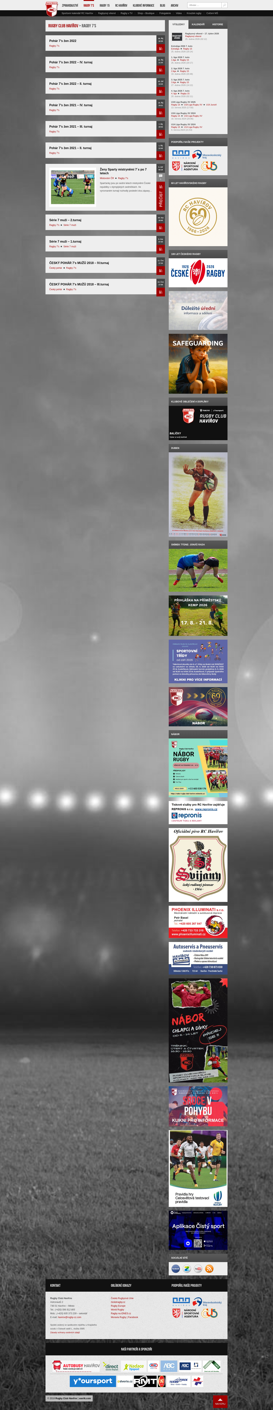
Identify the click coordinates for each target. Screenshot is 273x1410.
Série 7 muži (70, 225)
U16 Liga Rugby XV (193, 116)
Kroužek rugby (194, 13)
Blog (162, 5)
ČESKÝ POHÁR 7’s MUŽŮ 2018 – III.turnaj (79, 284)
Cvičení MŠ (212, 13)
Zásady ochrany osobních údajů (65, 1332)
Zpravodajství (70, 5)
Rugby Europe (118, 1306)
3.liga (173, 82)
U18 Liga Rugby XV (193, 105)
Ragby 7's (54, 46)
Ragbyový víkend (107, 13)
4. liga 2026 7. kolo (180, 91)
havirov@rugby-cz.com (69, 1317)
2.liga (173, 71)
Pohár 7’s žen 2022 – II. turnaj (70, 83)
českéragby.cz (118, 1302)
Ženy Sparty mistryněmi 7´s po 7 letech (123, 171)
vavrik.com (85, 1398)
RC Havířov (121, 5)
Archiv (174, 5)
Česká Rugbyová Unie (122, 1298)
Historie (217, 24)
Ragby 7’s (89, 5)
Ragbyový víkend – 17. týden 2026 (202, 33)
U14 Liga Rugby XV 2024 (183, 124)
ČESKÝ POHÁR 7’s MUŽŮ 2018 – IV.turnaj (79, 263)
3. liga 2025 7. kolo (180, 80)
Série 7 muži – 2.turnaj (65, 220)
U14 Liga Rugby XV (193, 127)
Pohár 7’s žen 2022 (62, 40)
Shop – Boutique (146, 13)
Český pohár (55, 268)
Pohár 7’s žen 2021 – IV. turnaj (70, 105)
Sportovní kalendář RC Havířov (77, 13)
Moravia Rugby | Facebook (124, 1317)
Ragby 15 (105, 5)
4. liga (174, 93)
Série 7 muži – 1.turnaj (65, 241)
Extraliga (175, 49)
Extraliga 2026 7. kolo (181, 46)
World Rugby (117, 1309)
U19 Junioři (211, 105)
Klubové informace (143, 5)
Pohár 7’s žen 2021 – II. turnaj (70, 148)
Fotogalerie (165, 13)
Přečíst (160, 48)
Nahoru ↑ (220, 1401)
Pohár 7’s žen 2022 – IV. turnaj (70, 62)
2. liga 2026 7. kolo (180, 68)
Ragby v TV (126, 13)
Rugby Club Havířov (66, 1398)
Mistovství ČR (107, 178)
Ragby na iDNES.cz (121, 1313)
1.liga (173, 60)
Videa (179, 13)
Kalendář (198, 24)
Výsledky (179, 24)
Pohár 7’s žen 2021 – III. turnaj (70, 126)
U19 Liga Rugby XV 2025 (183, 102)
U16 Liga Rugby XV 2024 (183, 113)
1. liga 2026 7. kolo (180, 57)
